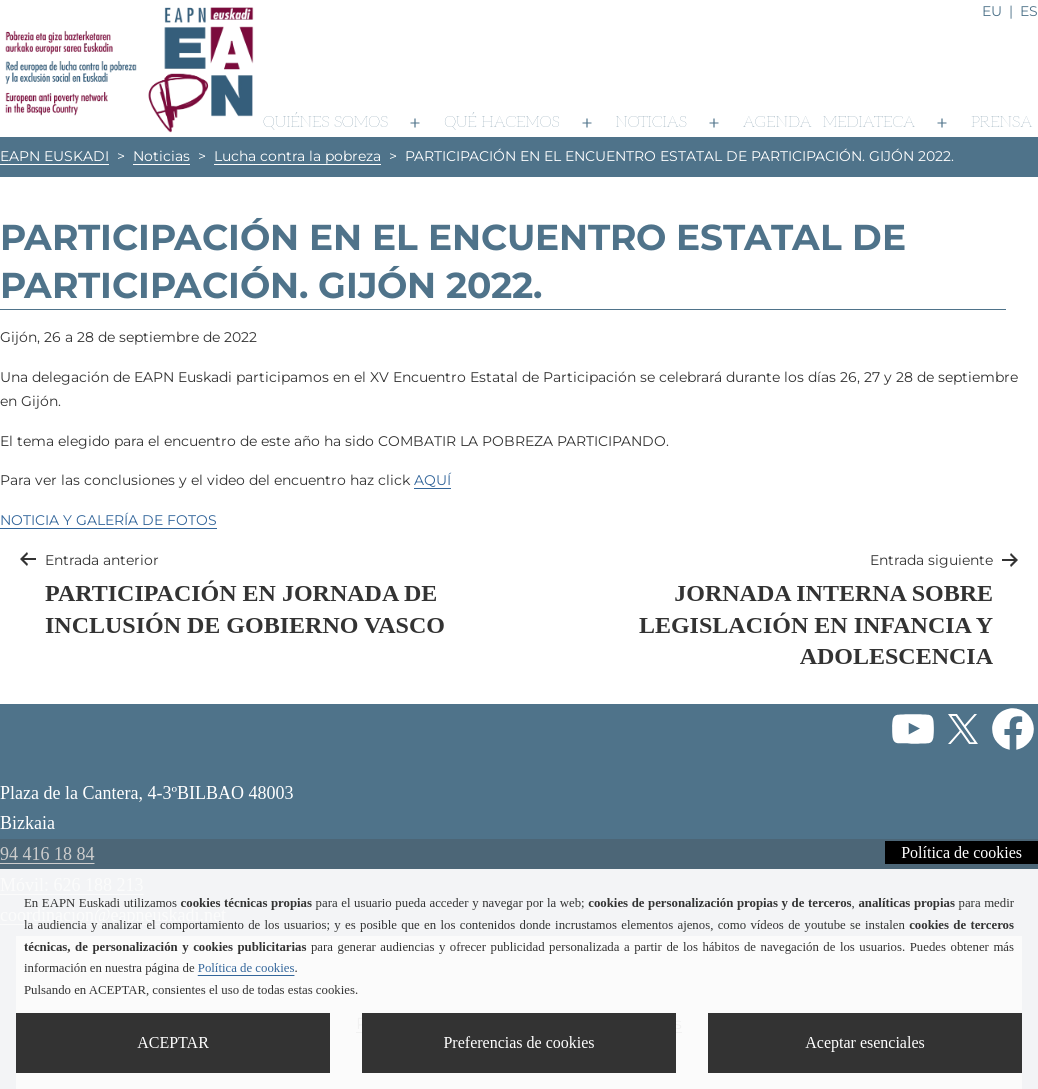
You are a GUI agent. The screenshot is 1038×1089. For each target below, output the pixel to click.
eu (992, 11)
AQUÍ (432, 480)
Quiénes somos (325, 122)
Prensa (1002, 122)
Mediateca (869, 122)
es (1029, 11)
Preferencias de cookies (518, 1042)
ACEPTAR (173, 1042)
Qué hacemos (502, 122)
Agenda (777, 122)
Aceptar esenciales (864, 1042)
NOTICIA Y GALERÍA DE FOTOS (108, 520)
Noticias (651, 122)
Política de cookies (961, 852)
